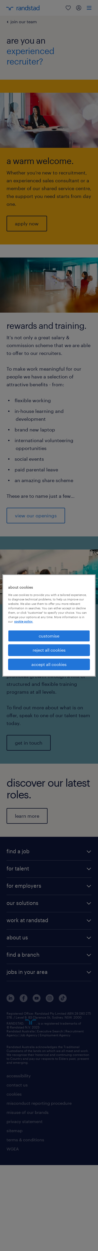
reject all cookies (49, 649)
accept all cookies (49, 664)
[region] (48, 625)
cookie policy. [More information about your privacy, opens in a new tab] (23, 621)
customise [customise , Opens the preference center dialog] (49, 635)
